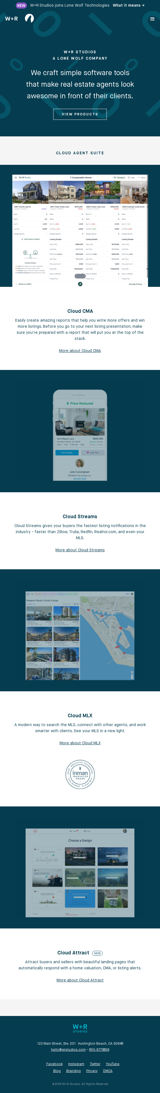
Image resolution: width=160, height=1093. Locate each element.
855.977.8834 (99, 1050)
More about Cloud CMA (80, 351)
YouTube (113, 1064)
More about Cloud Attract (80, 980)
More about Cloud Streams (80, 550)
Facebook (54, 1064)
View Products (80, 114)
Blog (57, 1071)
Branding (73, 1071)
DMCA (108, 1071)
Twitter (95, 1064)
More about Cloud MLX (80, 743)
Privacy (92, 1071)
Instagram (76, 1064)
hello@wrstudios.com (68, 1050)
